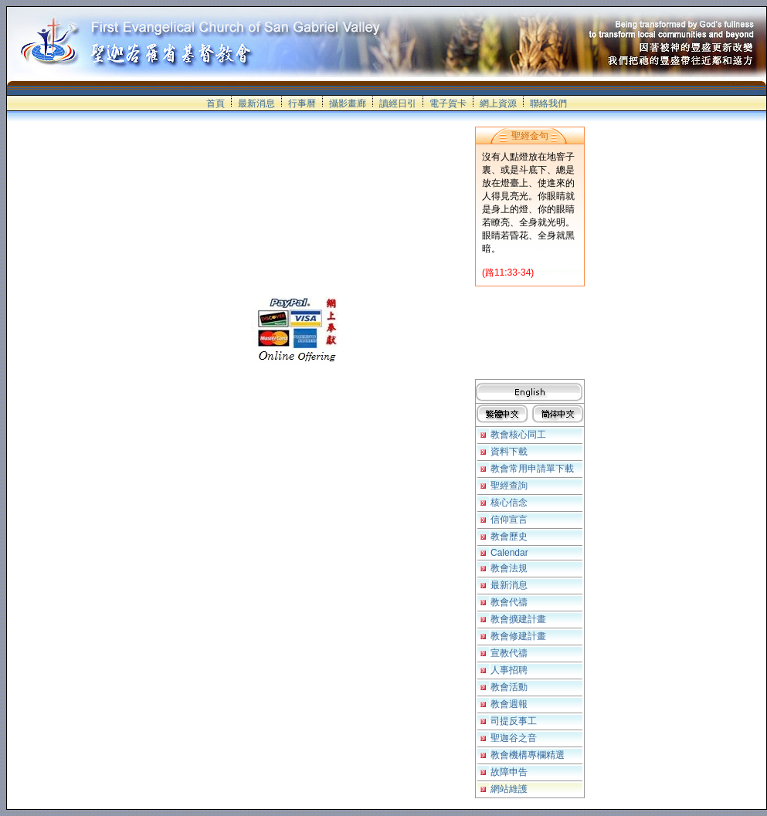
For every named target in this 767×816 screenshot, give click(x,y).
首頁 (215, 103)
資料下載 (509, 451)
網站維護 (509, 789)
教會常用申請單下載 (532, 468)
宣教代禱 (509, 653)
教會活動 (509, 687)
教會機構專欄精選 (527, 755)
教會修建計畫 (518, 636)
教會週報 (509, 704)
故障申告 (509, 772)
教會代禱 (509, 602)
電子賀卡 (448, 103)
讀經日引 (397, 103)
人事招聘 (509, 670)
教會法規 (509, 568)
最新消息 (256, 103)
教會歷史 (509, 536)
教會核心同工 (518, 434)
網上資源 (498, 103)
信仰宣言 (509, 519)
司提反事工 (513, 721)
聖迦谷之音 (513, 738)
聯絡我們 (548, 103)
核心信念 (509, 502)
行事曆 (302, 103)
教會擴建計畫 (518, 619)
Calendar (509, 552)
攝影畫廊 (347, 103)
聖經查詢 (509, 485)
